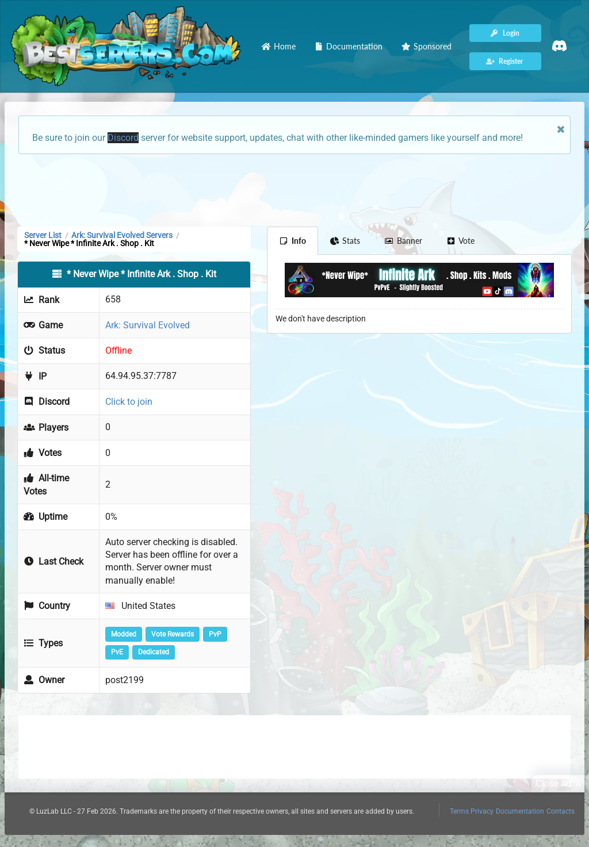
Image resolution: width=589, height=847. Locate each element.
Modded (123, 634)
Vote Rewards (172, 634)
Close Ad (560, 783)
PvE (117, 652)
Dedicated (153, 652)
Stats (345, 241)
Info (292, 241)
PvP (215, 634)
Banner (403, 241)
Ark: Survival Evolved (147, 325)
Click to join (128, 401)
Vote (460, 241)
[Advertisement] (294, 189)
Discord (123, 137)
